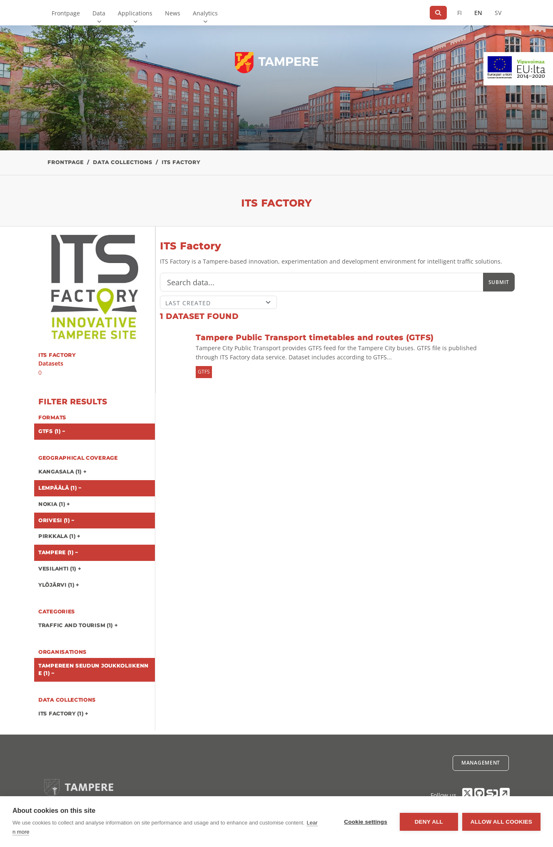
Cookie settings (365, 822)
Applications (135, 13)
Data (98, 13)
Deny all (429, 822)
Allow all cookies (501, 822)
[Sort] (218, 302)
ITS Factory (181, 162)
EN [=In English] (478, 13)
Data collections (122, 162)
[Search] (438, 13)
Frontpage (66, 13)
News (172, 13)
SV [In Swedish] (498, 13)
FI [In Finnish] (459, 13)
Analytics (205, 13)
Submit (498, 282)
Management (480, 762)
